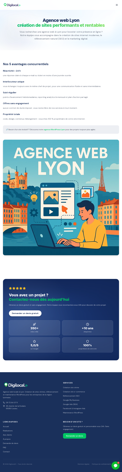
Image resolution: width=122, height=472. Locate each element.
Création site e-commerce (74, 392)
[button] (116, 466)
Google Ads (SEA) (70, 404)
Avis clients (7, 435)
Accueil (6, 426)
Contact (6, 452)
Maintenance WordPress (73, 413)
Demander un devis (74, 436)
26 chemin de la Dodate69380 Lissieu (14, 407)
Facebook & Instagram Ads (74, 408)
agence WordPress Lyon (54, 129)
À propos (7, 439)
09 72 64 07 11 (10, 402)
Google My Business (71, 400)
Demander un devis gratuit (25, 313)
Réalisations (8, 431)
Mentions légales (83, 464)
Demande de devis (10, 443)
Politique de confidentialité (101, 464)
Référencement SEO (71, 396)
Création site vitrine (71, 387)
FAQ (4, 447)
